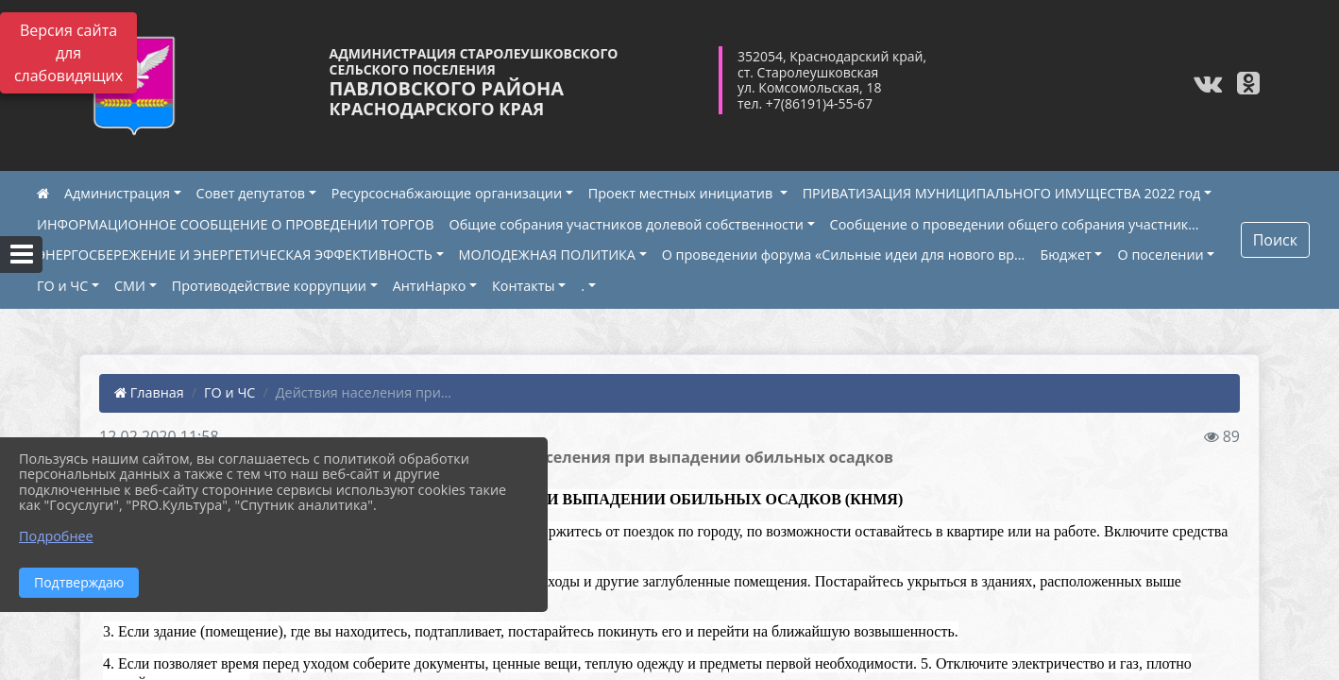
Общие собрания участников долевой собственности (626, 224)
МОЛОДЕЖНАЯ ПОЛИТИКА (547, 255)
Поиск (1275, 240)
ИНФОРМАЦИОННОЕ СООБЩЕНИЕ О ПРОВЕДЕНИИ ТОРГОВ (235, 224)
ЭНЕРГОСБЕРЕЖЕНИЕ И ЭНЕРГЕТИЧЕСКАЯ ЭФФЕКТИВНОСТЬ (234, 255)
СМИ (129, 286)
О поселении (1160, 255)
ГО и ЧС (62, 286)
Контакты (523, 286)
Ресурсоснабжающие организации (446, 193)
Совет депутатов (251, 193)
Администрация (117, 193)
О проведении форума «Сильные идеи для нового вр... (843, 255)
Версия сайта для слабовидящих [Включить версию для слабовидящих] (68, 53)
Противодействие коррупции (269, 286)
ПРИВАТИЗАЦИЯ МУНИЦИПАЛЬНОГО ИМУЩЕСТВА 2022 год (1002, 193)
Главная (149, 392)
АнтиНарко (429, 286)
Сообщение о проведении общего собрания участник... (1014, 224)
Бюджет (1065, 255)
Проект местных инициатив (682, 193)
